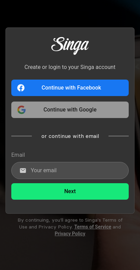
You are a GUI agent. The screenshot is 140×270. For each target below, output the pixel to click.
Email (18, 155)
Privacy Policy (70, 233)
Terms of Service (92, 227)
